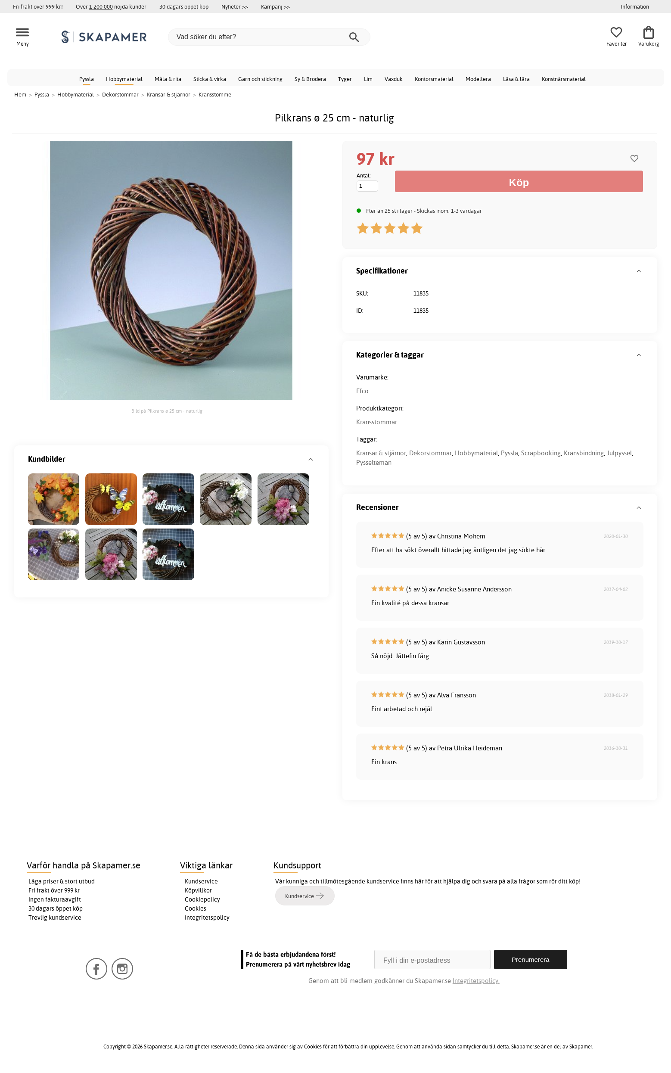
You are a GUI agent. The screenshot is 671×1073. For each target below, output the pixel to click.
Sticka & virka (209, 78)
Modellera (478, 78)
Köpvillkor (198, 890)
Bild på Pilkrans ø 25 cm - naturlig (166, 411)
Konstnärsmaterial (564, 78)
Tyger (345, 78)
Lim (368, 78)
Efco (362, 391)
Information (635, 6)
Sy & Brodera (310, 78)
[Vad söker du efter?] (269, 37)
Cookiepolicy (202, 899)
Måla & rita (168, 78)
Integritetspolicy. (476, 981)
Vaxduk (394, 78)
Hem (20, 94)
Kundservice (201, 881)
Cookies (195, 908)
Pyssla (86, 78)
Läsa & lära (516, 78)
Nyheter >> (234, 6)
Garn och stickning (260, 78)
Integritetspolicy (207, 917)
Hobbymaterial (124, 78)
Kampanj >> (275, 6)
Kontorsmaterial (434, 78)
